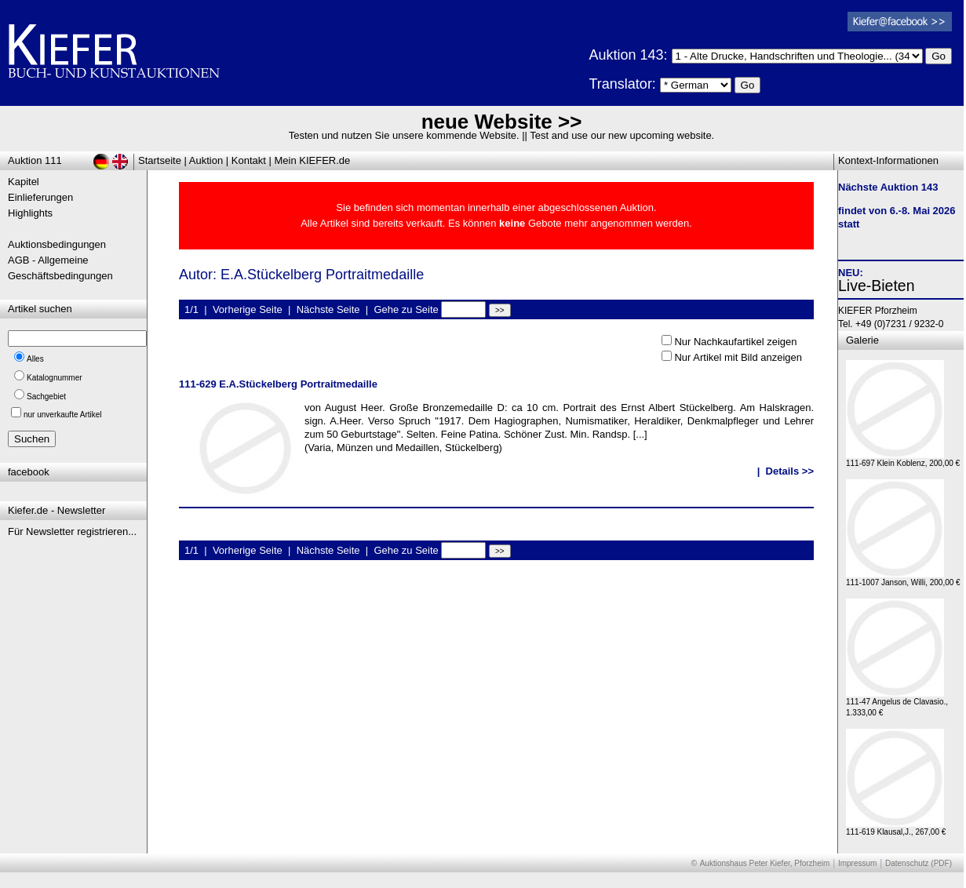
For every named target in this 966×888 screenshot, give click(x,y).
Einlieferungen (40, 197)
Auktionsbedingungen (57, 244)
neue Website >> (501, 121)
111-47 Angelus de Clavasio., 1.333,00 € (897, 703)
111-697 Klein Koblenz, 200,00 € (903, 459)
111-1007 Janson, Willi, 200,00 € (903, 578)
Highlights (30, 213)
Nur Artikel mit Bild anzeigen (738, 357)
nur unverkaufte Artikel (63, 414)
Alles (35, 359)
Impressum (857, 863)
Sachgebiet (46, 396)
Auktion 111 (35, 160)
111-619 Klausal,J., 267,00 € (896, 828)
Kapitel (23, 181)
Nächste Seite (328, 309)
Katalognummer (54, 377)
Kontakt (248, 160)
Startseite (159, 160)
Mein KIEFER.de (313, 160)
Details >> (790, 471)
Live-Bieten (876, 285)
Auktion (206, 160)
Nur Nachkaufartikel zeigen (735, 342)
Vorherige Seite (248, 309)
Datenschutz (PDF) (918, 863)
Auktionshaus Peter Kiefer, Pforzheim (765, 863)
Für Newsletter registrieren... (72, 531)
